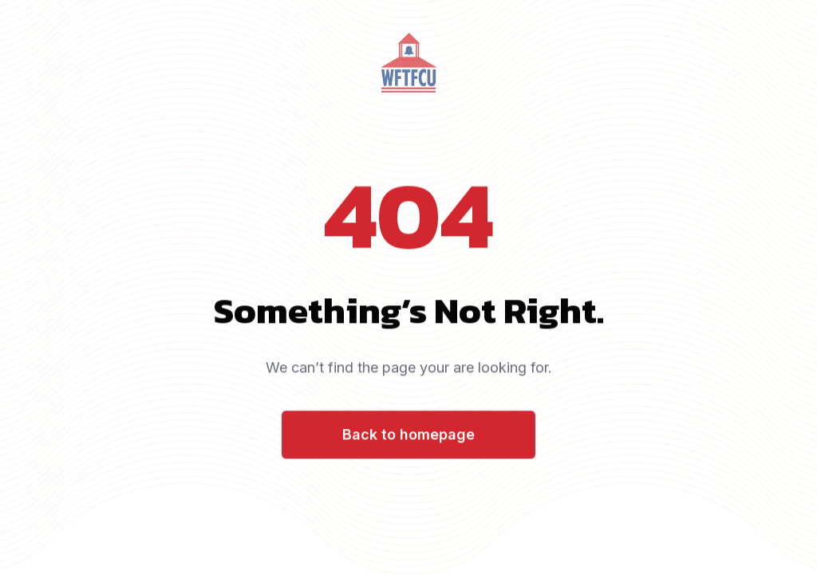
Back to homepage (408, 435)
